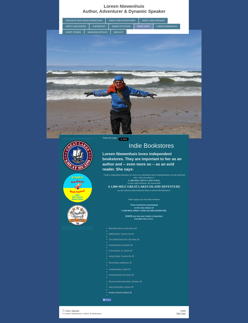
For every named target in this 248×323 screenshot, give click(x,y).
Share (107, 300)
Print (66, 311)
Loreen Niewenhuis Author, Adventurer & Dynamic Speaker (124, 9)
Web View (181, 313)
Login (183, 310)
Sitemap (75, 311)
